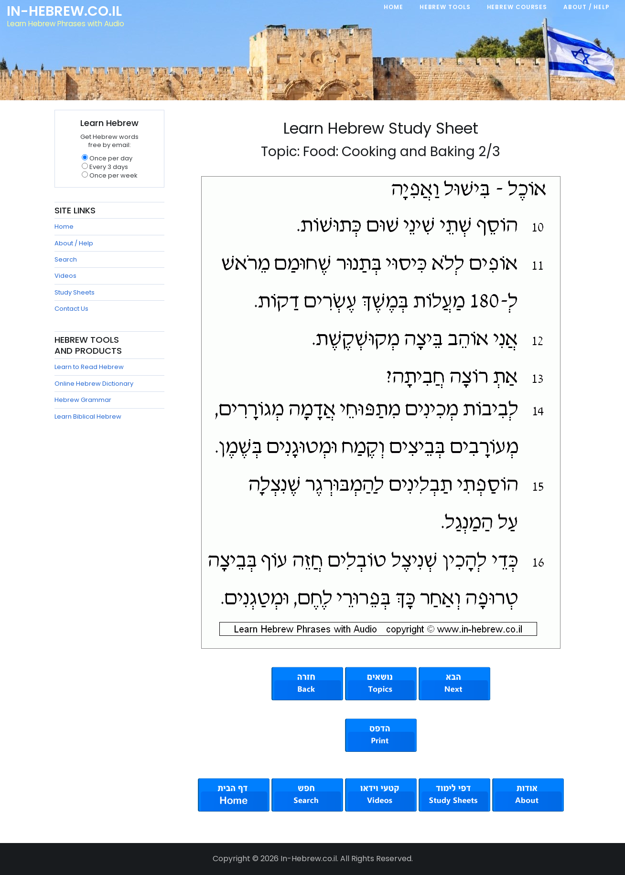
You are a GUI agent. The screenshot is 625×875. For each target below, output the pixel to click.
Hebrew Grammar (82, 399)
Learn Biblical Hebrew (87, 416)
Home (64, 226)
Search (65, 259)
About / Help (73, 243)
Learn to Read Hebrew (89, 366)
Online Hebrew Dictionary (93, 383)
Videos (65, 275)
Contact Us (71, 308)
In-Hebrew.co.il (65, 11)
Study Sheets (74, 292)
